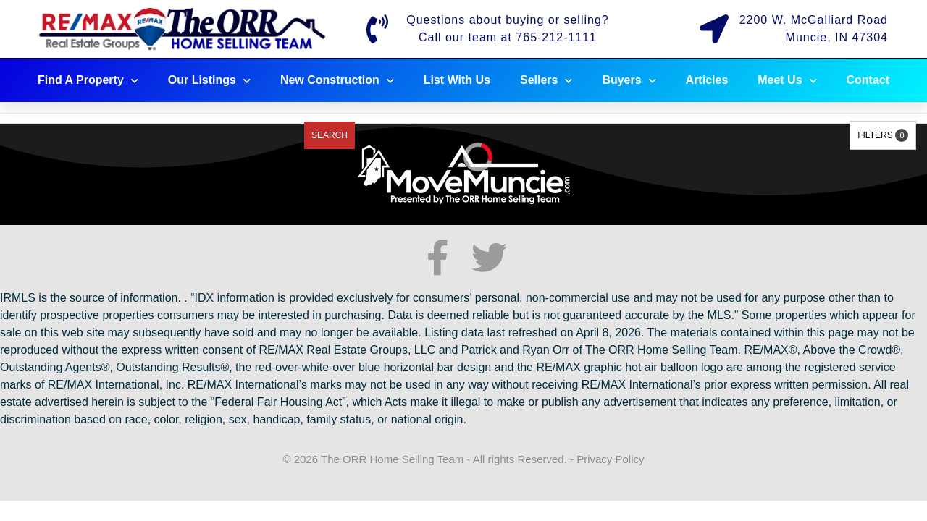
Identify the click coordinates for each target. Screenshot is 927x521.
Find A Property (88, 80)
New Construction (337, 80)
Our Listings (209, 80)
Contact (868, 80)
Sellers (546, 80)
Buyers (628, 80)
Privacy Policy (610, 459)
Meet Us (787, 80)
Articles (707, 80)
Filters (882, 135)
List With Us (457, 80)
